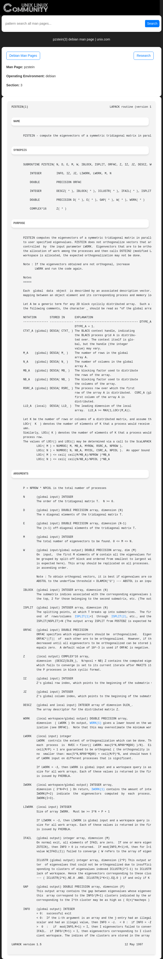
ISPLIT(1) (82, 616)
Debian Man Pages (23, 55)
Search (152, 23)
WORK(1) (95, 723)
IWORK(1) (98, 789)
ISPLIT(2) (118, 616)
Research (144, 55)
